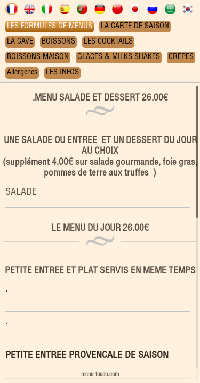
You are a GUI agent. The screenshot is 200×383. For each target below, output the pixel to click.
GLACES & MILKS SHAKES (118, 57)
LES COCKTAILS (108, 42)
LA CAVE (20, 42)
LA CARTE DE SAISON (135, 26)
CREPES (181, 57)
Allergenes (22, 73)
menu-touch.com (100, 375)
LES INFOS (62, 73)
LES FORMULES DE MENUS (49, 26)
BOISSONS (58, 42)
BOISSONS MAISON (38, 57)
